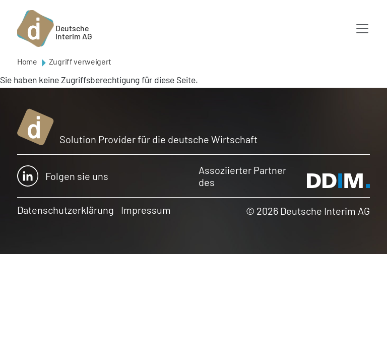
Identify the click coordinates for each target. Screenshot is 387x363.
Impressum (146, 210)
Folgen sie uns (62, 176)
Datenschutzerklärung (65, 210)
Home (27, 61)
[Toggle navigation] (362, 28)
